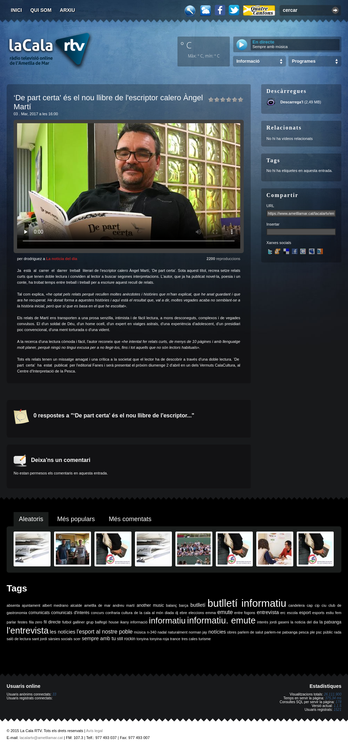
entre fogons (244, 613)
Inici (16, 10)
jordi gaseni (279, 622)
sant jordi (39, 639)
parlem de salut (250, 632)
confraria (112, 613)
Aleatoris (31, 519)
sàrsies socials (60, 639)
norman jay (198, 632)
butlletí (197, 605)
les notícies (62, 632)
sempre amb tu (99, 638)
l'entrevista (27, 630)
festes (22, 622)
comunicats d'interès (70, 612)
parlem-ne (272, 632)
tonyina (143, 639)
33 (54, 694)
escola (292, 613)
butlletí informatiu (246, 603)
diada (169, 613)
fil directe (52, 622)
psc (319, 632)
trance (175, 639)
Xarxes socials (278, 243)
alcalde (76, 605)
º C (186, 45)
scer (77, 639)
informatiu (167, 620)
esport (305, 612)
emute (225, 612)
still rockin (126, 638)
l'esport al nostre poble (105, 632)
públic (328, 632)
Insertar (272, 224)
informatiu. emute (221, 620)
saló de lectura (19, 639)
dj (176, 613)
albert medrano (55, 605)
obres (231, 632)
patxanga (289, 632)
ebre (183, 613)
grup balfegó (96, 622)
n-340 (151, 632)
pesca (304, 632)
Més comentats (130, 519)
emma (210, 613)
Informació (247, 61)
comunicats (39, 612)
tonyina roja (159, 639)
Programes (304, 61)
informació (138, 622)
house (113, 622)
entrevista (268, 612)
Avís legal (94, 731)
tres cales (190, 639)
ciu (323, 605)
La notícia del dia (61, 259)
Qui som (41, 10)
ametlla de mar (97, 605)
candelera (296, 605)
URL (270, 206)
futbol (66, 622)
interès (262, 622)
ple (312, 632)
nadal (162, 632)
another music (150, 605)
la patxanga (330, 622)
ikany (124, 622)
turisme (205, 639)
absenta (13, 605)
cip (317, 605)
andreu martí (124, 605)
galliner (79, 622)
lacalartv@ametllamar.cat (41, 738)
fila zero (35, 622)
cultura (127, 613)
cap (310, 605)
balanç (171, 605)
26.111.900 (332, 694)
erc (283, 613)
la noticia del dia (304, 622)
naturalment (177, 632)
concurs (97, 613)
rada (337, 632)
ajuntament (31, 605)
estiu (330, 613)
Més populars (76, 519)
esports (318, 613)
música (140, 632)
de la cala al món (148, 613)
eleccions (196, 613)
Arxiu (67, 10)
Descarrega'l (291, 102)
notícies (217, 632)
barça (183, 605)
